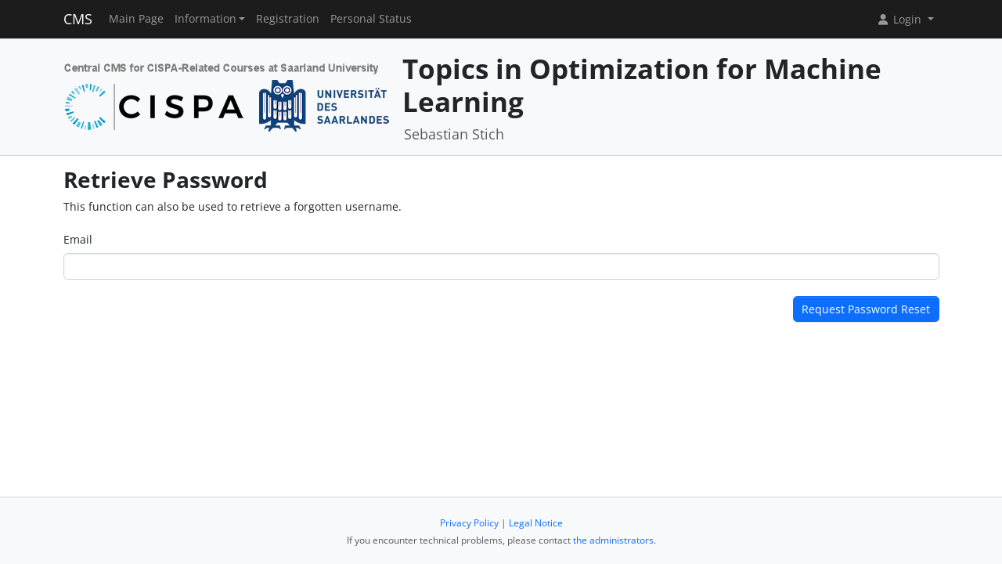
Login (900, 19)
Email (77, 239)
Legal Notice (536, 523)
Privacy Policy (469, 523)
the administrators (613, 540)
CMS (77, 18)
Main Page (136, 19)
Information (205, 19)
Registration (287, 19)
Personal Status (371, 19)
